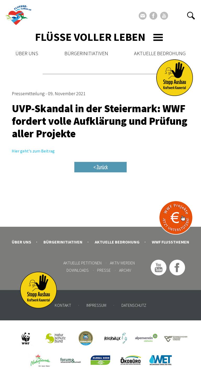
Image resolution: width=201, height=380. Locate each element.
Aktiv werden (122, 262)
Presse (104, 270)
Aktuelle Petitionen (82, 262)
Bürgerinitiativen (86, 53)
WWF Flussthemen (170, 242)
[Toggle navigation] (158, 37)
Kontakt (63, 305)
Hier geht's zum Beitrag (33, 151)
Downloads (77, 270)
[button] (191, 16)
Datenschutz (133, 305)
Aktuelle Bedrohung (160, 53)
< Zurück (100, 167)
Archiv (125, 270)
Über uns (26, 53)
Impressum (96, 305)
